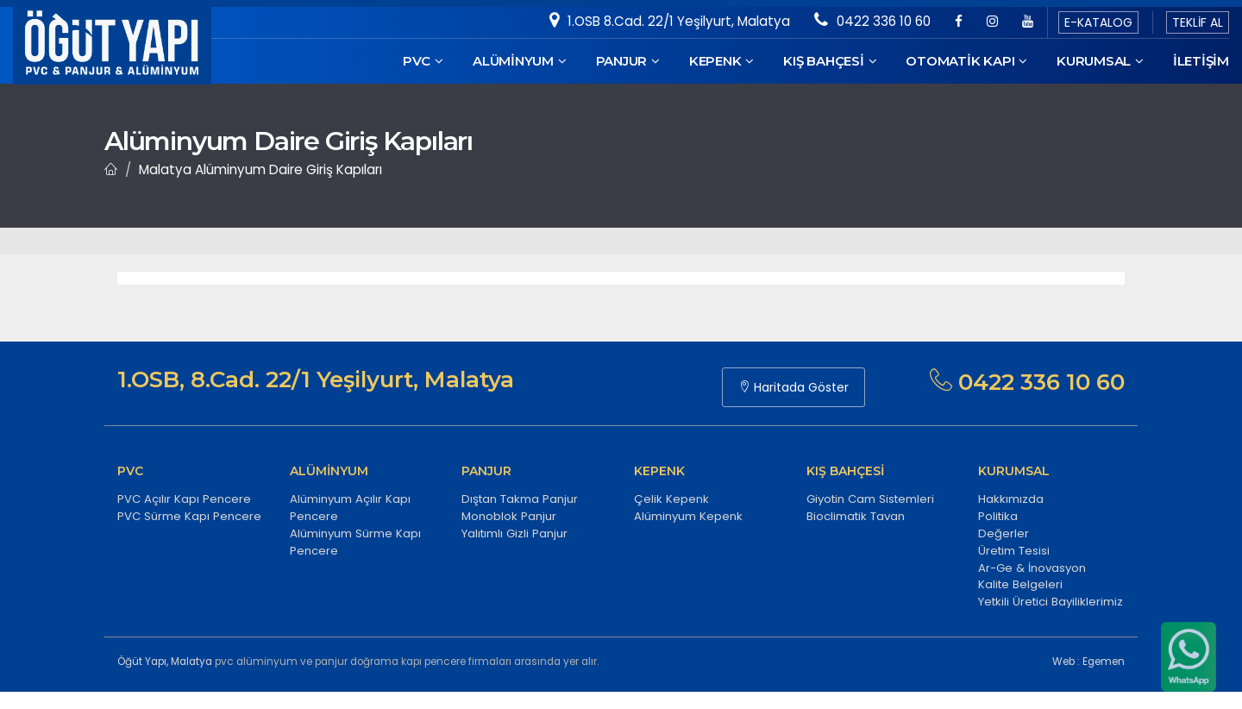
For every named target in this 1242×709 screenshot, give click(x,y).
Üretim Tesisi (1014, 551)
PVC (423, 61)
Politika (998, 516)
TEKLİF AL (1197, 22)
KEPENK (721, 61)
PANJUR (628, 61)
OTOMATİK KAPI (966, 61)
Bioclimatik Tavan (855, 516)
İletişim (1201, 61)
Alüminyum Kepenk (688, 516)
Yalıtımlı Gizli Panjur (514, 533)
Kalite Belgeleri (1020, 584)
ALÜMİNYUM (520, 61)
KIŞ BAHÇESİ (829, 61)
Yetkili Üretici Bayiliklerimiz (1050, 601)
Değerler (1003, 533)
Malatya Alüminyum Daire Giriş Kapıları (260, 169)
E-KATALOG (1098, 22)
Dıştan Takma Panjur (519, 499)
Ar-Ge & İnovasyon (1032, 568)
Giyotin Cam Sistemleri (870, 499)
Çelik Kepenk (671, 499)
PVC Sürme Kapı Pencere (189, 516)
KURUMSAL (1100, 61)
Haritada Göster (793, 387)
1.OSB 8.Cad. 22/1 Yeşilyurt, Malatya (669, 20)
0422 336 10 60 (872, 20)
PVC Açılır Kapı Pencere (184, 499)
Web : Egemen (1088, 661)
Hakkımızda (1011, 499)
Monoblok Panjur (508, 516)
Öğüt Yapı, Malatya (164, 661)
